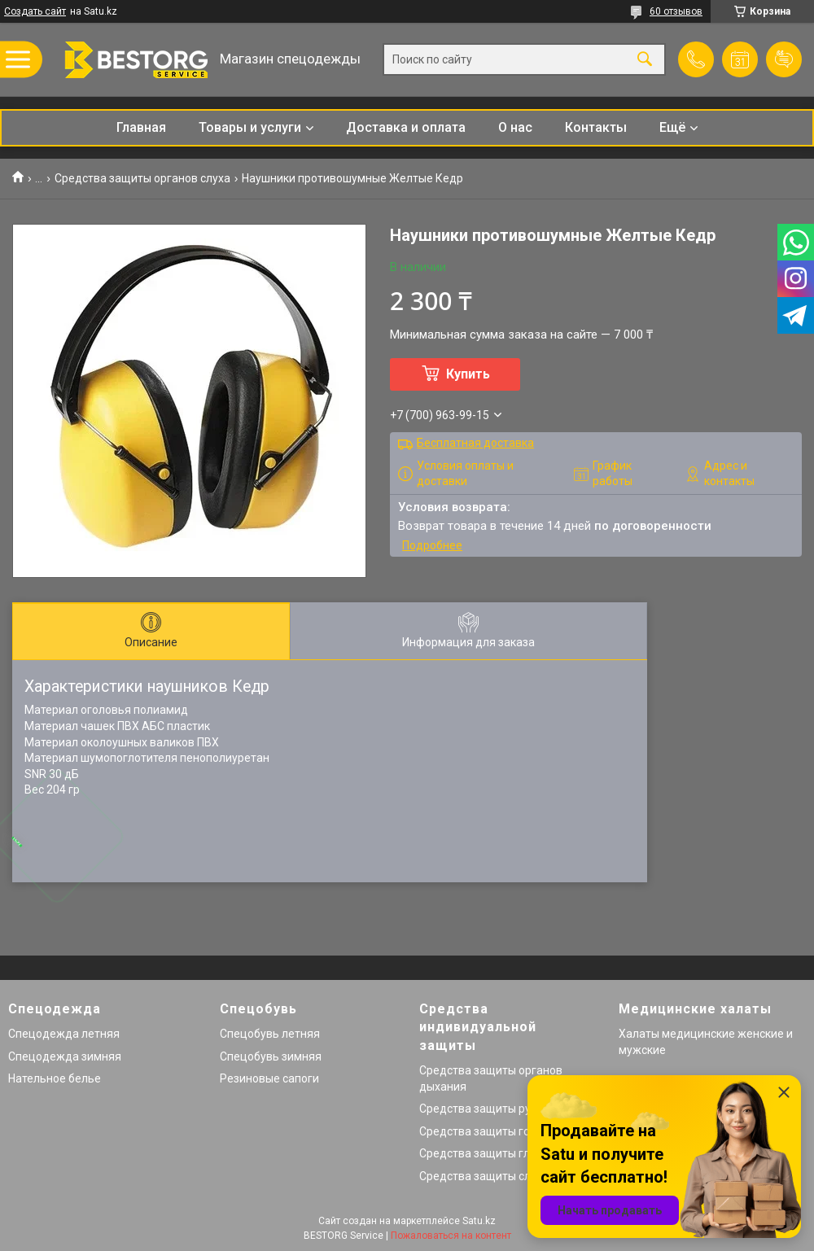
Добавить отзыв (784, 59)
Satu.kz (479, 1221)
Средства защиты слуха (484, 1176)
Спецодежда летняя (64, 1033)
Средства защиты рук (477, 1108)
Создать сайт (35, 11)
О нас (515, 127)
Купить (468, 374)
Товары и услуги (250, 127)
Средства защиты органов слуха (142, 178)
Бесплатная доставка (475, 442)
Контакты (596, 127)
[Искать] (644, 60)
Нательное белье (54, 1078)
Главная (141, 127)
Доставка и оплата (406, 127)
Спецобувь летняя (270, 1033)
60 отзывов (676, 11)
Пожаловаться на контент (451, 1235)
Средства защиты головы (488, 1131)
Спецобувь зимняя (271, 1056)
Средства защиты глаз (480, 1153)
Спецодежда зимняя (64, 1056)
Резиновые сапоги (269, 1078)
